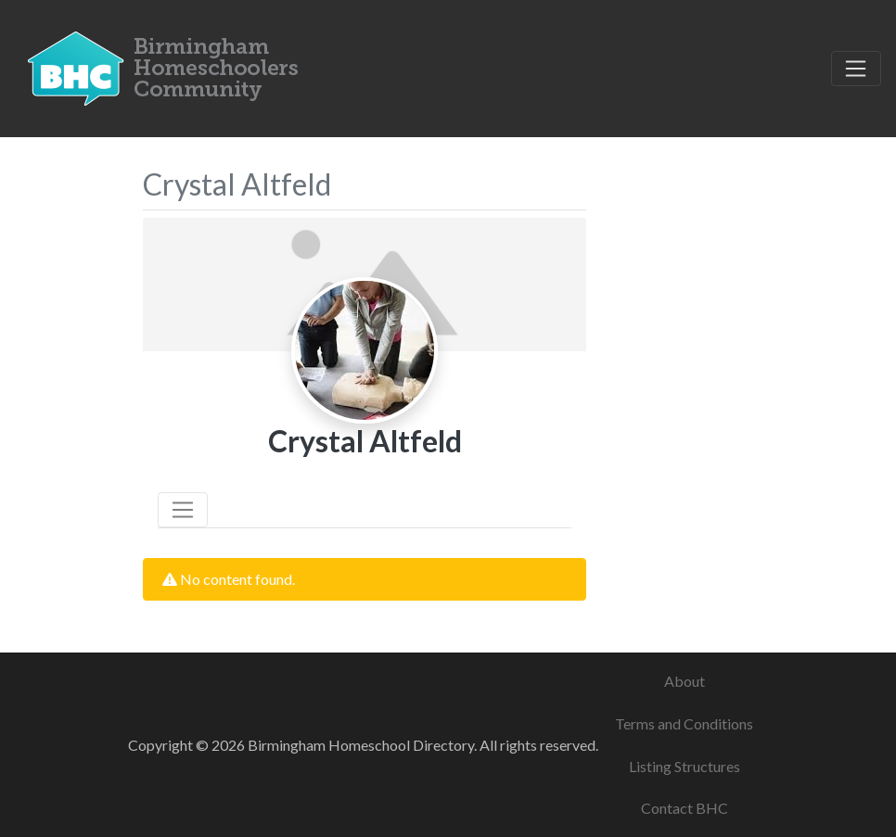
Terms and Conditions (684, 723)
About (684, 681)
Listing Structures (684, 766)
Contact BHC (684, 808)
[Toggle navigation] (856, 68)
